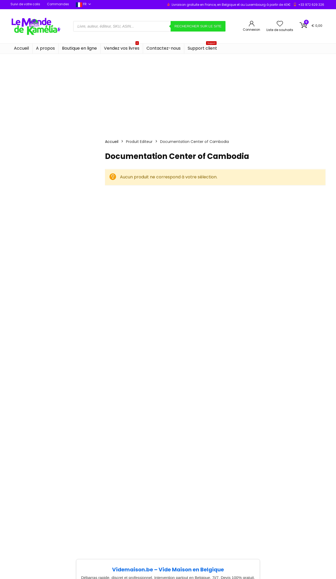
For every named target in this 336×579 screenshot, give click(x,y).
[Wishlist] (280, 24)
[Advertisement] (168, 93)
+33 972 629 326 (311, 4)
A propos (45, 48)
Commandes (58, 4)
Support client (202, 47)
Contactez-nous (163, 48)
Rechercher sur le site (198, 26)
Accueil (21, 48)
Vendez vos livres (121, 47)
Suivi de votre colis (25, 4)
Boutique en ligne (79, 48)
